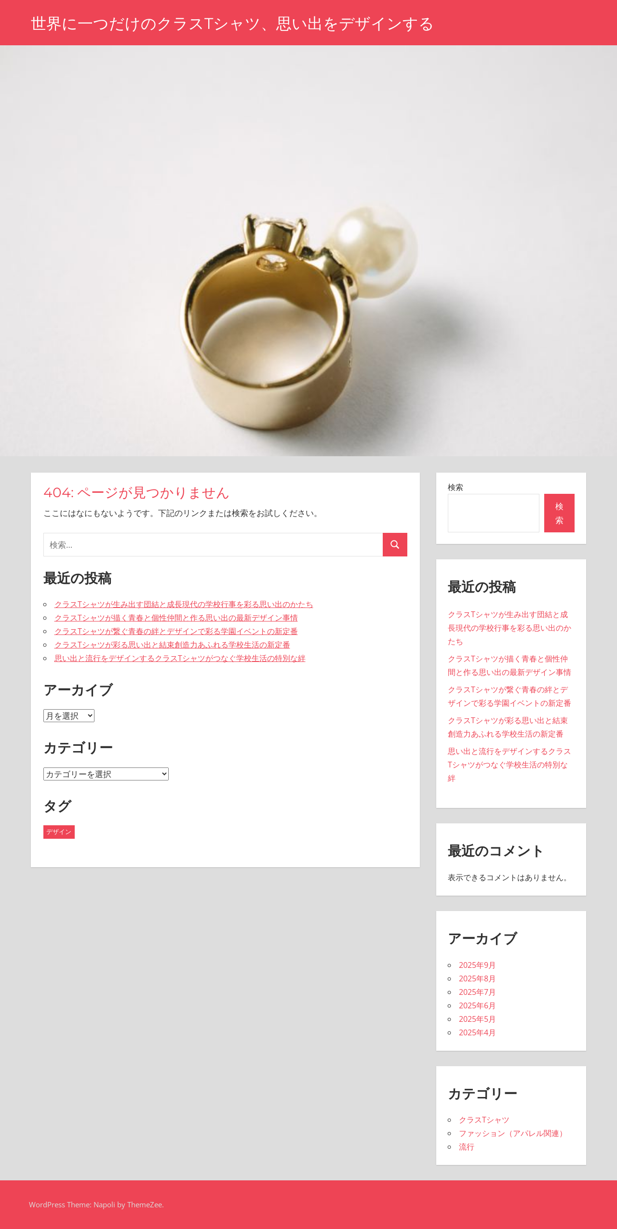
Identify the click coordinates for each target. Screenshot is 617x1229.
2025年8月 (477, 978)
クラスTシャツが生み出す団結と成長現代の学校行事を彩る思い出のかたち (183, 604)
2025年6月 (477, 1005)
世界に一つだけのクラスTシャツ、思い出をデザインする (232, 23)
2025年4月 (477, 1032)
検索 (455, 487)
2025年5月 (477, 1019)
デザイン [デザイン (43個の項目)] (58, 831)
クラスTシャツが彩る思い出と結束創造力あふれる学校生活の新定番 (172, 644)
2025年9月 (477, 965)
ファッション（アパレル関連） (513, 1133)
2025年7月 (477, 992)
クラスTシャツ (484, 1119)
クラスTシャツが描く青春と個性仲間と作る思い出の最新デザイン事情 (176, 617)
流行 (466, 1146)
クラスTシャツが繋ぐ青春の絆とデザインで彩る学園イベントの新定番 (176, 631)
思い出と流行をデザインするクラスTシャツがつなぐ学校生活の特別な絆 (180, 658)
